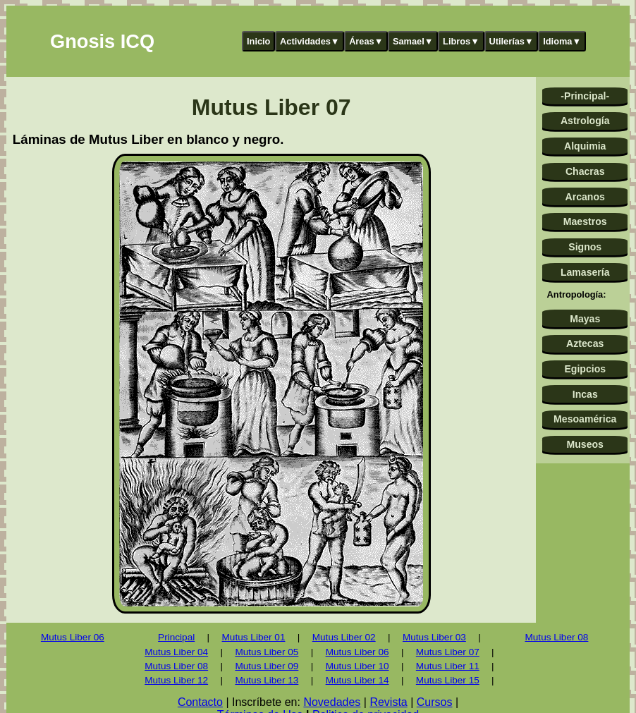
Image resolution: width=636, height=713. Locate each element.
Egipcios (585, 368)
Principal (176, 637)
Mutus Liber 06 (72, 637)
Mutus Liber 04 (176, 652)
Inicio (258, 41)
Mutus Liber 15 (447, 680)
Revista (388, 702)
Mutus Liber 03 (434, 637)
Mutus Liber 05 (266, 652)
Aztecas (585, 343)
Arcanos (585, 196)
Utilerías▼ (511, 41)
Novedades (331, 702)
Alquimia (585, 146)
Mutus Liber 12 (176, 680)
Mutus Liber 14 (357, 680)
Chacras (585, 171)
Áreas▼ (366, 41)
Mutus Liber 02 (344, 637)
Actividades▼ (310, 41)
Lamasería (585, 272)
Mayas (585, 318)
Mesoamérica (585, 419)
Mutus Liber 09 (266, 666)
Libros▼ (461, 41)
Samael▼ (413, 41)
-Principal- (585, 96)
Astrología (585, 120)
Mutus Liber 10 (357, 666)
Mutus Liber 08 (176, 666)
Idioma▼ (562, 41)
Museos (585, 444)
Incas (585, 394)
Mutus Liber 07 (447, 652)
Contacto (200, 702)
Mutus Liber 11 (447, 666)
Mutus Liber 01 (254, 637)
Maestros (585, 221)
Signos (584, 246)
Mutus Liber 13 (266, 680)
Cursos (435, 702)
